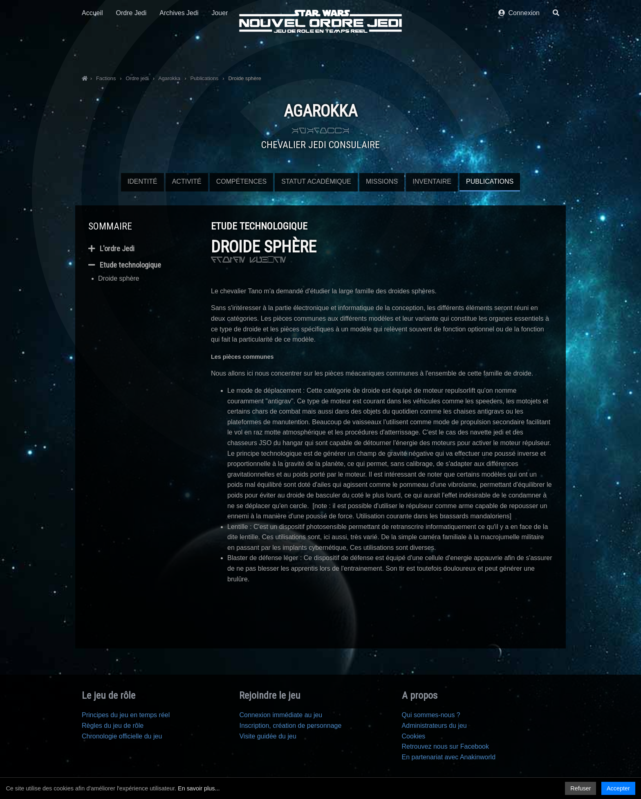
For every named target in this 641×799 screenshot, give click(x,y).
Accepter (618, 788)
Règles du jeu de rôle (112, 725)
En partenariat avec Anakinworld (448, 757)
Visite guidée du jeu (267, 736)
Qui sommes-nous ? (431, 714)
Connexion (519, 52)
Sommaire (110, 226)
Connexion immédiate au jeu (280, 714)
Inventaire (431, 181)
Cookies (414, 736)
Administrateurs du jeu (434, 725)
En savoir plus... (199, 788)
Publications (489, 181)
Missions (382, 181)
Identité (142, 181)
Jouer (219, 52)
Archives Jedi (178, 52)
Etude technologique (124, 265)
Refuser (580, 788)
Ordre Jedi (131, 52)
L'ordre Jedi (111, 248)
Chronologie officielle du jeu (122, 736)
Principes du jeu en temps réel (126, 714)
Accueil (92, 52)
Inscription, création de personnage (290, 725)
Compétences (241, 181)
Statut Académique (316, 181)
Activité (187, 181)
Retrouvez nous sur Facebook (445, 746)
